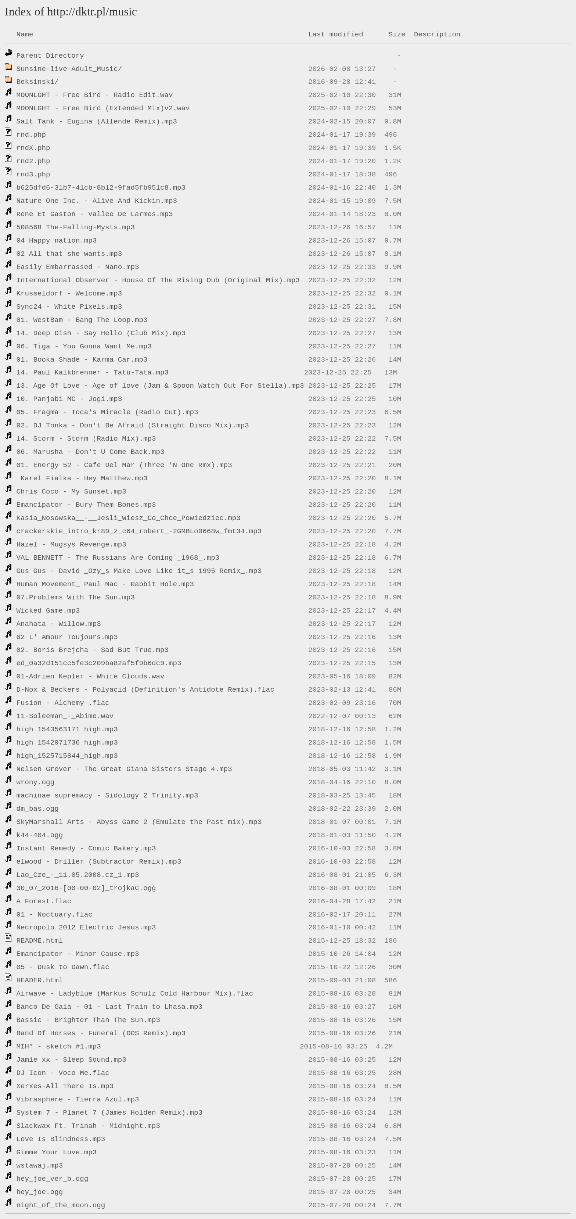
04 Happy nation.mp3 (57, 241)
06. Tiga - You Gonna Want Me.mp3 (84, 347)
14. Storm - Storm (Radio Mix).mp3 (86, 439)
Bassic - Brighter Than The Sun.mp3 (89, 1020)
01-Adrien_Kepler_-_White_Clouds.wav (91, 677)
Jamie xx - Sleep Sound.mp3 (71, 1060)
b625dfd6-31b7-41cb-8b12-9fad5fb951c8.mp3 (101, 188)
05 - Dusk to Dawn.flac (63, 967)
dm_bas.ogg (38, 809)
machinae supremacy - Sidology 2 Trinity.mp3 (107, 796)
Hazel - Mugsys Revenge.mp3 (71, 545)
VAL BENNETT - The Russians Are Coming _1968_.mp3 (118, 558)
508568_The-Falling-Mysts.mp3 (76, 227)
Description (437, 35)
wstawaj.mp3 (40, 1166)
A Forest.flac (44, 901)
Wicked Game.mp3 (48, 611)
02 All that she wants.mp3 (69, 254)
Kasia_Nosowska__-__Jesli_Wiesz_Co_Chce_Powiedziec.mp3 (129, 518)
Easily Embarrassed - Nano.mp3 (78, 267)
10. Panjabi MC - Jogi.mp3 (69, 399)
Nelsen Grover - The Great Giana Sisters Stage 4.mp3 (124, 769)
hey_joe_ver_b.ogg (53, 1179)
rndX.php (33, 148)
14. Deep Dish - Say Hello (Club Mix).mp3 (101, 333)
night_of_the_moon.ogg (61, 1205)
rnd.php (31, 135)
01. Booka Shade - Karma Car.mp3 (82, 360)
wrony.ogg (36, 782)
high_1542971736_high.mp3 (67, 743)
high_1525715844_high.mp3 (67, 756)
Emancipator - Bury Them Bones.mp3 (86, 505)
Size (397, 35)
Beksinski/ (38, 82)
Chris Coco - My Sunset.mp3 (71, 492)
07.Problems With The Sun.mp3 (76, 598)
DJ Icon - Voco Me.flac (63, 1073)
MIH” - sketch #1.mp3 (59, 1047)
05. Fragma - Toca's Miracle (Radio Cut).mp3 (107, 412)
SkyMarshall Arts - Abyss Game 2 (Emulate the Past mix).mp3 (139, 822)
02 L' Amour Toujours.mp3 (67, 637)
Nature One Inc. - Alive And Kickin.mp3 (97, 201)
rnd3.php (33, 175)
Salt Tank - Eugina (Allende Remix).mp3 (97, 122)
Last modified (335, 35)
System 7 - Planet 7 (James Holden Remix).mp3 (110, 1113)
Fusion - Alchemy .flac (63, 703)
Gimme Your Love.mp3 (57, 1152)
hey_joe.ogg (40, 1192)
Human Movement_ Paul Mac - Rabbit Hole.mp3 (105, 584)
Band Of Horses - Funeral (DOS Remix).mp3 (101, 1033)
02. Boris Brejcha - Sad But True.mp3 (93, 650)
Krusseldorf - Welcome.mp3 (69, 294)
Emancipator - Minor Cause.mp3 (78, 954)
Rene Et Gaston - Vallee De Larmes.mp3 (95, 214)
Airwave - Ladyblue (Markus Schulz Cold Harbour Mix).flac (135, 994)
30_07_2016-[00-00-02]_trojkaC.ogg (86, 888)
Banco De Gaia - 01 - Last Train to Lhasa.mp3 (110, 1007)
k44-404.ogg (40, 835)
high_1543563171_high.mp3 (67, 729)
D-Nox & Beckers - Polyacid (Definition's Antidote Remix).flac (145, 690)
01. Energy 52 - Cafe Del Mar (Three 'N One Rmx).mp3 (124, 465)
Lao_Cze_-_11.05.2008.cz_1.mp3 (78, 875)
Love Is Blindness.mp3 (61, 1139)
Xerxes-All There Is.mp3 (65, 1086)
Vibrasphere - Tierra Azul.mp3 (78, 1100)
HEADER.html (40, 980)
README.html (40, 941)
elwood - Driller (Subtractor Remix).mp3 (99, 862)
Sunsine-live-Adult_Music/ (69, 69)
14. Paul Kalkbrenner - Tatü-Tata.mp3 (93, 373)
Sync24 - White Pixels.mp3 (69, 307)
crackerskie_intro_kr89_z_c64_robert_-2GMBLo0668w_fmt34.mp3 (139, 531)
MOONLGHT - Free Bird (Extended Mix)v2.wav (103, 108)
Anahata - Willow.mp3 (59, 624)
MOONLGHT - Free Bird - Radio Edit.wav (95, 95)
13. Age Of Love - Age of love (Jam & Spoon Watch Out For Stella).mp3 (160, 386)
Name (25, 35)
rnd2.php (33, 161)
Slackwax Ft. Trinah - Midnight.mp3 (89, 1126)
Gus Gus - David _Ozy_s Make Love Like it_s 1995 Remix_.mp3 (139, 571)
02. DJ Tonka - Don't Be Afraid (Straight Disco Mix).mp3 (133, 426)
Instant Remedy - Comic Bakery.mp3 (86, 849)
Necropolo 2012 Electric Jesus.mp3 (86, 928)
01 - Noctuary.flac (55, 915)
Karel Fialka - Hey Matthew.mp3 (82, 478)
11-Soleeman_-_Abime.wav (65, 716)
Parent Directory (50, 56)
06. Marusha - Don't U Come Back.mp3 (91, 452)
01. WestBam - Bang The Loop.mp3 (82, 320)
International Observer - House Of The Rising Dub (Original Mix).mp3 (158, 280)
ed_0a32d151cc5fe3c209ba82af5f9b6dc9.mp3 (99, 663)
